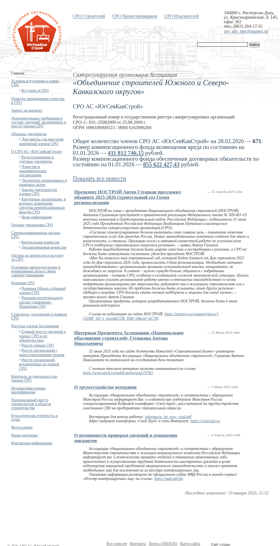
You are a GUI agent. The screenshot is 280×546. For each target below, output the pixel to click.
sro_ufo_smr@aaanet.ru (246, 31)
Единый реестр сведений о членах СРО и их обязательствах (42, 336)
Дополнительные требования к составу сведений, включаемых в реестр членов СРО (38, 122)
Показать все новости (99, 178)
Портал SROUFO (163, 544)
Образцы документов (28, 134)
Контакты (138, 544)
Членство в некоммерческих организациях (32, 171)
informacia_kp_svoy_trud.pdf (168, 417)
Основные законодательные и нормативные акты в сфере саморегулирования (35, 271)
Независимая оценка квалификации (28, 390)
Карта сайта (190, 544)
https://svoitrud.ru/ (205, 421)
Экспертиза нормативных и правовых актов (43, 182)
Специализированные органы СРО (35, 235)
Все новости (116, 544)
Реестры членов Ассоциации (35, 326)
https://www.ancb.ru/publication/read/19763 (118, 373)
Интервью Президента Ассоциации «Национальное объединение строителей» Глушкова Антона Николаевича (129, 338)
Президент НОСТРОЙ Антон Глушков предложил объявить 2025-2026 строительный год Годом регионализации (127, 197)
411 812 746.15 (126, 153)
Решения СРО (22, 283)
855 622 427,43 (161, 164)
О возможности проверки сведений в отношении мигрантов (125, 438)
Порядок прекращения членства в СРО (37, 101)
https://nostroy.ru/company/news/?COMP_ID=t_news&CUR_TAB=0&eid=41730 (151, 316)
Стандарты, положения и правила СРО (39, 316)
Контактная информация (31, 443)
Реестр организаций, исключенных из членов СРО (39, 364)
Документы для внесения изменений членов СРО (41, 141)
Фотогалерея (21, 427)
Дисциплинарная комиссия (43, 247)
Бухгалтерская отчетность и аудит (34, 418)
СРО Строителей (89, 16)
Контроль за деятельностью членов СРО (34, 378)
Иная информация (36, 217)
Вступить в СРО (34, 90)
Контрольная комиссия (40, 242)
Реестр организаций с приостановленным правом (41, 352)
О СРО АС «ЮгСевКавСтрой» (36, 152)
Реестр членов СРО (37, 345)
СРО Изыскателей (181, 16)
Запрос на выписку (27, 110)
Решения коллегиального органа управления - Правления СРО (41, 302)
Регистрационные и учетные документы (36, 159)
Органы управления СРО (32, 225)
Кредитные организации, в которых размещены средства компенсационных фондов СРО (42, 205)
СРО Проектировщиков (134, 16)
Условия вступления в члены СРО (35, 83)
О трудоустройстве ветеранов (105, 387)
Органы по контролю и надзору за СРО (37, 257)
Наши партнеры (24, 435)
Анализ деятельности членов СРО (38, 192)
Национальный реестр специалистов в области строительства (31, 404)
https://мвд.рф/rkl (168, 479)
